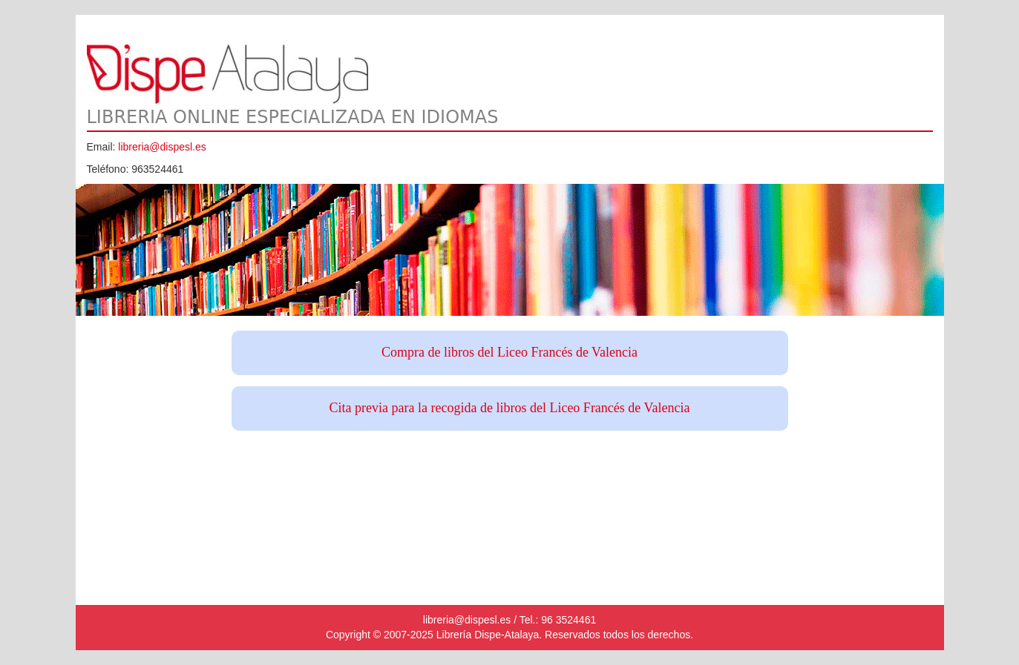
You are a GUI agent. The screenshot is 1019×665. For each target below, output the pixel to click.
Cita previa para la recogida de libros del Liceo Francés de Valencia (510, 407)
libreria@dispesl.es (162, 147)
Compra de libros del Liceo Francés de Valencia (509, 352)
